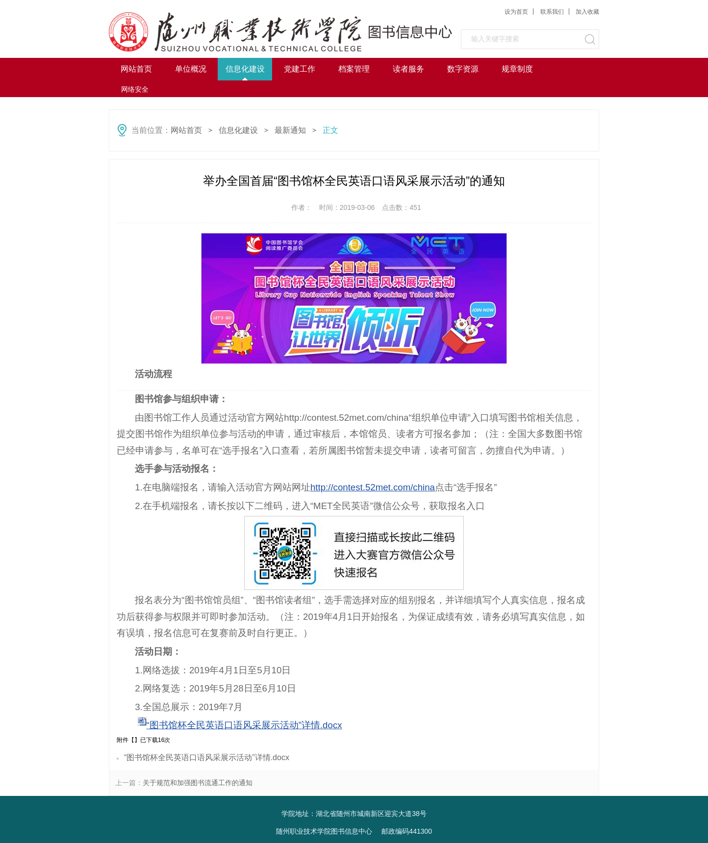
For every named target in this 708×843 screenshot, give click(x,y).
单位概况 (190, 69)
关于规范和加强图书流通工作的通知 (198, 783)
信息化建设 (245, 69)
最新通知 (290, 130)
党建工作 (299, 69)
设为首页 (516, 11)
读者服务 (408, 69)
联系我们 (552, 11)
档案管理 (354, 69)
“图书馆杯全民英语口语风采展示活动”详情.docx (244, 725)
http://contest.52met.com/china (372, 487)
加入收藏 (587, 11)
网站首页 (136, 69)
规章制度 (517, 69)
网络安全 (135, 89)
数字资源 (463, 69)
